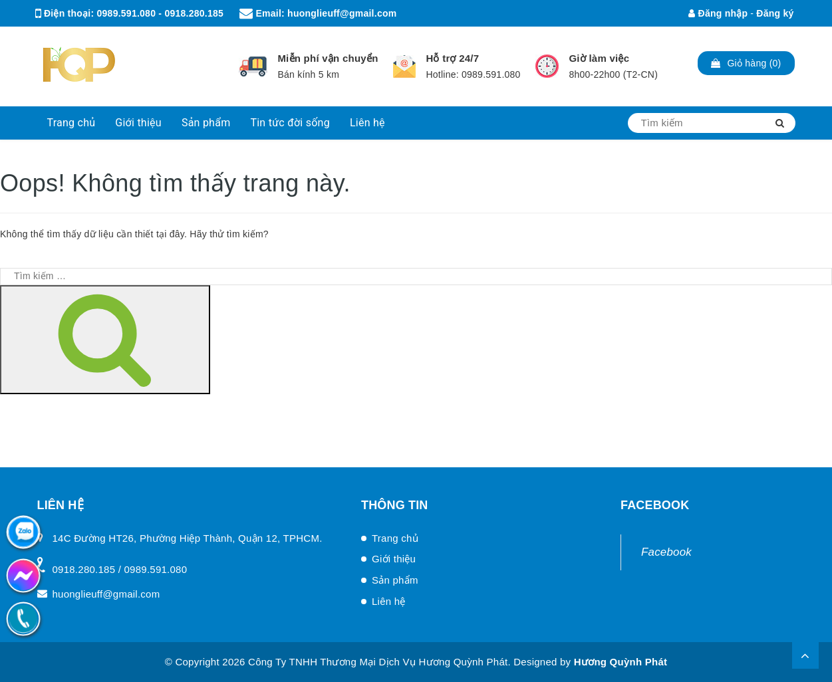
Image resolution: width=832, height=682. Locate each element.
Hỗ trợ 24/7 (452, 58)
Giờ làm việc (599, 58)
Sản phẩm (206, 122)
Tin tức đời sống (290, 122)
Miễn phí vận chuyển (327, 58)
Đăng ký (774, 13)
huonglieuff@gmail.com (341, 13)
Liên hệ (367, 122)
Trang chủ (71, 122)
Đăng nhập (718, 13)
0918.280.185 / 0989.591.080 (120, 569)
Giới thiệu (138, 122)
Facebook (666, 552)
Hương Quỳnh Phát (621, 661)
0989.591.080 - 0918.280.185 (160, 13)
